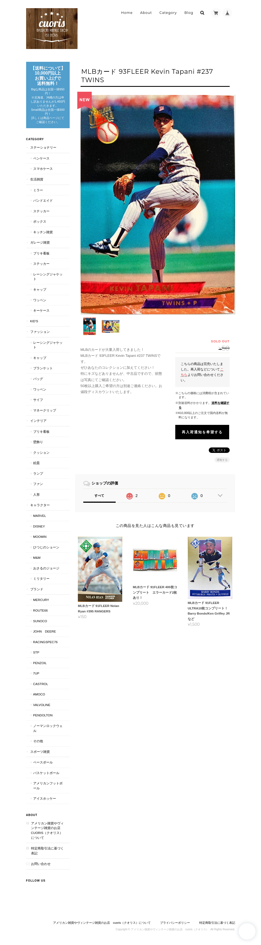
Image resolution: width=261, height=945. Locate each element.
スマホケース (43, 168)
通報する (222, 451)
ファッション (40, 331)
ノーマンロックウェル (48, 728)
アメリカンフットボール (48, 785)
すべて (99, 488)
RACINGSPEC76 (45, 642)
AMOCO (39, 694)
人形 (36, 494)
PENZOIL (40, 663)
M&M (37, 557)
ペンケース (41, 158)
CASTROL (40, 684)
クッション (41, 452)
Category (168, 13)
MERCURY (41, 600)
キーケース (41, 310)
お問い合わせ (41, 864)
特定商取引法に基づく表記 (47, 850)
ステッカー (41, 211)
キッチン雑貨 (43, 232)
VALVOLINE (41, 705)
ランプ (38, 473)
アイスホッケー (44, 798)
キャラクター (40, 505)
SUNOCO (40, 621)
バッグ (38, 379)
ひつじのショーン (46, 547)
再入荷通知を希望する (202, 424)
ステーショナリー (43, 147)
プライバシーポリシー (175, 922)
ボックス (39, 221)
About (146, 13)
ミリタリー (41, 578)
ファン (38, 484)
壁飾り (38, 442)
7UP (36, 673)
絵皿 (36, 463)
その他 (38, 741)
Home (127, 13)
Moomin (40, 536)
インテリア (38, 420)
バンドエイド (43, 200)
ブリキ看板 (41, 253)
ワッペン (39, 300)
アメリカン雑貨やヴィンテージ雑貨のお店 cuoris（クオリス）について (47, 830)
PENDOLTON (43, 715)
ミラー (38, 190)
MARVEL (39, 515)
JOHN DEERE (44, 631)
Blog (188, 13)
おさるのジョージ (46, 568)
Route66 (40, 610)
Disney (39, 526)
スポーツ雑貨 (40, 751)
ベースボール (43, 762)
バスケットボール (46, 773)
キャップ (39, 289)
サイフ (38, 399)
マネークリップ (44, 410)
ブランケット (43, 368)
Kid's (34, 321)
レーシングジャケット (48, 276)
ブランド (36, 589)
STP (36, 652)
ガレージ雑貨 (40, 242)
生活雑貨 (36, 179)
